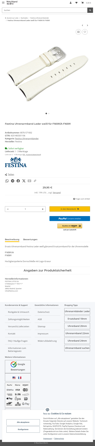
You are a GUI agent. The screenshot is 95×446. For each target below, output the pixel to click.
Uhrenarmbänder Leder (77, 311)
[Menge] (25, 209)
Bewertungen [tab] (30, 239)
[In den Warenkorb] (69, 209)
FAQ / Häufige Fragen (18, 341)
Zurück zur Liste (12, 18)
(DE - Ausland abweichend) (32, 155)
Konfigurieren (23, 429)
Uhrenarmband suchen (77, 347)
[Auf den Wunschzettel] (85, 32)
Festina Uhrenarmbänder (27, 138)
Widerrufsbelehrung (47, 341)
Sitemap (41, 326)
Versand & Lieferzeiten (18, 326)
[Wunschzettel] (76, 2)
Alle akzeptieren (23, 422)
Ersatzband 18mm (77, 318)
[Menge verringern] (8, 209)
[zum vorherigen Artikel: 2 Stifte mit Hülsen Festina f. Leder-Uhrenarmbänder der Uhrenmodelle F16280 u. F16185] (82, 25)
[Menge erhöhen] (42, 209)
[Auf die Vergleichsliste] (78, 32)
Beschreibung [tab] (12, 239)
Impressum (47, 439)
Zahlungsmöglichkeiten (19, 319)
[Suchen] (44, 10)
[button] (70, 2)
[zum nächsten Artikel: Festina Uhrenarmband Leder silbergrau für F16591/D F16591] (87, 25)
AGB (40, 319)
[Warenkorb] (86, 2)
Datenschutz (59, 439)
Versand (57, 192)
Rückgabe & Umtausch (18, 312)
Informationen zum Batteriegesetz (17, 349)
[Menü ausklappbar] (3, 1)
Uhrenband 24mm (77, 340)
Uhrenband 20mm (77, 325)
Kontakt (11, 333)
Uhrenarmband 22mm (77, 333)
